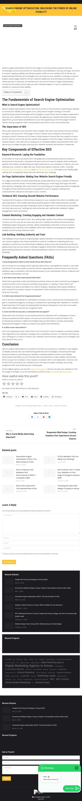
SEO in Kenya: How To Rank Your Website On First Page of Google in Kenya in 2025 (69, 473)
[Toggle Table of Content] (25, 92)
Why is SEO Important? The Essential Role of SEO (26, 487)
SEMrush (27, 169)
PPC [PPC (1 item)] (14, 679)
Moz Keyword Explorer (44, 169)
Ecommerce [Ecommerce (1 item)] (29, 669)
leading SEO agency (38, 369)
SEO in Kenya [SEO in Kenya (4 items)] (62, 679)
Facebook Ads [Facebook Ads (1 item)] (53, 669)
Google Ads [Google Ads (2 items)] (62, 669)
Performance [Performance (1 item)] (8, 679)
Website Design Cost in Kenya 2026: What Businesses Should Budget (38, 624)
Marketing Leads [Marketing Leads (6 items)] (47, 675)
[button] (76, 768)
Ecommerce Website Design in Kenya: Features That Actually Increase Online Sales (43, 588)
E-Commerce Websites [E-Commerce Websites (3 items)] (14, 669)
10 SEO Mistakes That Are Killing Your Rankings (68, 458)
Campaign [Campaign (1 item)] (41, 659)
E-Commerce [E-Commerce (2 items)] (58, 666)
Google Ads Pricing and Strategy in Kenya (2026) (31, 579)
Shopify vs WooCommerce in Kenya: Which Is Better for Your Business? (39, 605)
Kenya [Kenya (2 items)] (7, 676)
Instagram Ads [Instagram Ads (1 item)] (51, 672)
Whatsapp (66, 372)
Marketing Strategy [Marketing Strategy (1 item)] (62, 676)
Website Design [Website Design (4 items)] (42, 682)
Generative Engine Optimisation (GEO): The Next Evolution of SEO (26, 459)
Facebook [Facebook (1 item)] (45, 669)
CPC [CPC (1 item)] (18, 662)
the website (55, 372)
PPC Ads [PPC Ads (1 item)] (19, 679)
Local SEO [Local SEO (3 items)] (25, 676)
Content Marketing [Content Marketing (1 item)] (50, 659)
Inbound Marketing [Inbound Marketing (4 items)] (25, 672)
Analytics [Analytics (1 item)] (31, 659)
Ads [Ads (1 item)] (14, 659)
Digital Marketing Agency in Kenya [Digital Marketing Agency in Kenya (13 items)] (29, 665)
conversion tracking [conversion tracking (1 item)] (10, 662)
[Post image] (8, 460)
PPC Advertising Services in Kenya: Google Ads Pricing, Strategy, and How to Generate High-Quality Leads (46, 615)
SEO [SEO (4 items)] (52, 679)
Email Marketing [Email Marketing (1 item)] (37, 669)
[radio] (4, 384)
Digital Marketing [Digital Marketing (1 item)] (35, 662)
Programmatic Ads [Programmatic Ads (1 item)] (28, 679)
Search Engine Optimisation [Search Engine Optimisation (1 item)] (41, 679)
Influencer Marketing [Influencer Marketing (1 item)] (41, 672)
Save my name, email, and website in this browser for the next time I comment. (31, 554)
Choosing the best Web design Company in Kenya (68, 487)
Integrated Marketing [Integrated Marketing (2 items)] (64, 672)
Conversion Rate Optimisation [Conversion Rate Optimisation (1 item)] (64, 659)
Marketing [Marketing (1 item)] (33, 676)
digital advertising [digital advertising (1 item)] (24, 662)
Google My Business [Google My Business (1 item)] (10, 672)
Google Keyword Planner (12, 169)
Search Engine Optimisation (12, 25)
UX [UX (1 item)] (33, 682)
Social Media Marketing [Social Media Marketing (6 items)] (17, 682)
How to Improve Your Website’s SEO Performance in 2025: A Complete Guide (26, 473)
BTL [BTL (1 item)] (36, 659)
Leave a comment (60, 406)
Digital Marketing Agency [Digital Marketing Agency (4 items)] (52, 662)
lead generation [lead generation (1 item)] (15, 676)
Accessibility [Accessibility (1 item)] (8, 659)
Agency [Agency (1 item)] (26, 659)
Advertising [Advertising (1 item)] (19, 659)
